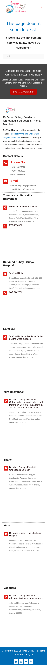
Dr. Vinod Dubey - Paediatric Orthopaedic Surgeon (23, 468)
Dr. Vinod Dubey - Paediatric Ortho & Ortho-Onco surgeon (26, 337)
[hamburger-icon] (41, 7)
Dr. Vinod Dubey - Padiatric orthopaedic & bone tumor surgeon (26, 596)
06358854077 (15, 225)
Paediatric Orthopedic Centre (23, 206)
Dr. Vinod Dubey (17, 273)
